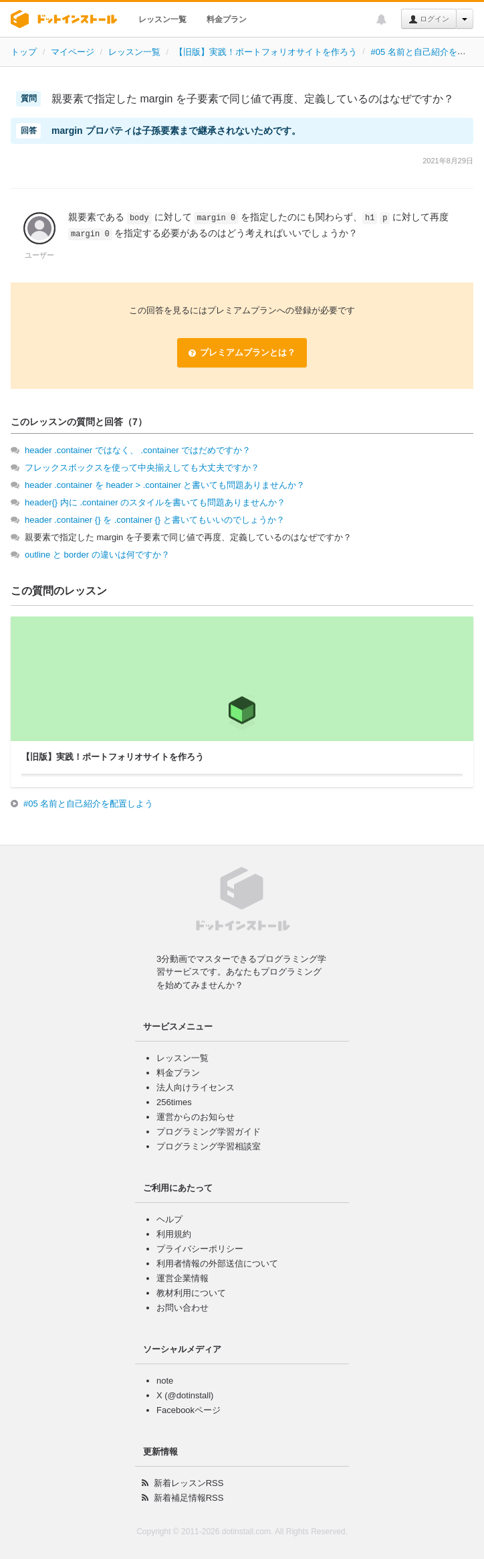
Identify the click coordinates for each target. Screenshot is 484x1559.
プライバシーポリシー (199, 1249)
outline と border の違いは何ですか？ (97, 555)
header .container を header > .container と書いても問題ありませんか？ (165, 485)
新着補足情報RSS (189, 1498)
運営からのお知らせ (195, 1117)
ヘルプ (169, 1219)
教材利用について (191, 1293)
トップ (24, 52)
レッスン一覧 (162, 19)
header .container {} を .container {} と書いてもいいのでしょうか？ (155, 520)
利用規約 (173, 1234)
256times (174, 1102)
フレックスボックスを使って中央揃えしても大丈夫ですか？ (142, 468)
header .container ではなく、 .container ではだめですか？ (138, 450)
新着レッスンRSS (189, 1483)
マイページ (72, 52)
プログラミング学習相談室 (208, 1146)
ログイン (428, 19)
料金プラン (227, 19)
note (164, 1381)
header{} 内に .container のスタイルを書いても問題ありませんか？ (155, 502)
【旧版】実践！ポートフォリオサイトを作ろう (265, 52)
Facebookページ (188, 1410)
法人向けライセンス (195, 1087)
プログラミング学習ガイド (208, 1132)
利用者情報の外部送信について (217, 1263)
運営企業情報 (182, 1278)
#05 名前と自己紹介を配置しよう (88, 804)
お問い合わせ (182, 1308)
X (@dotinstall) (184, 1395)
